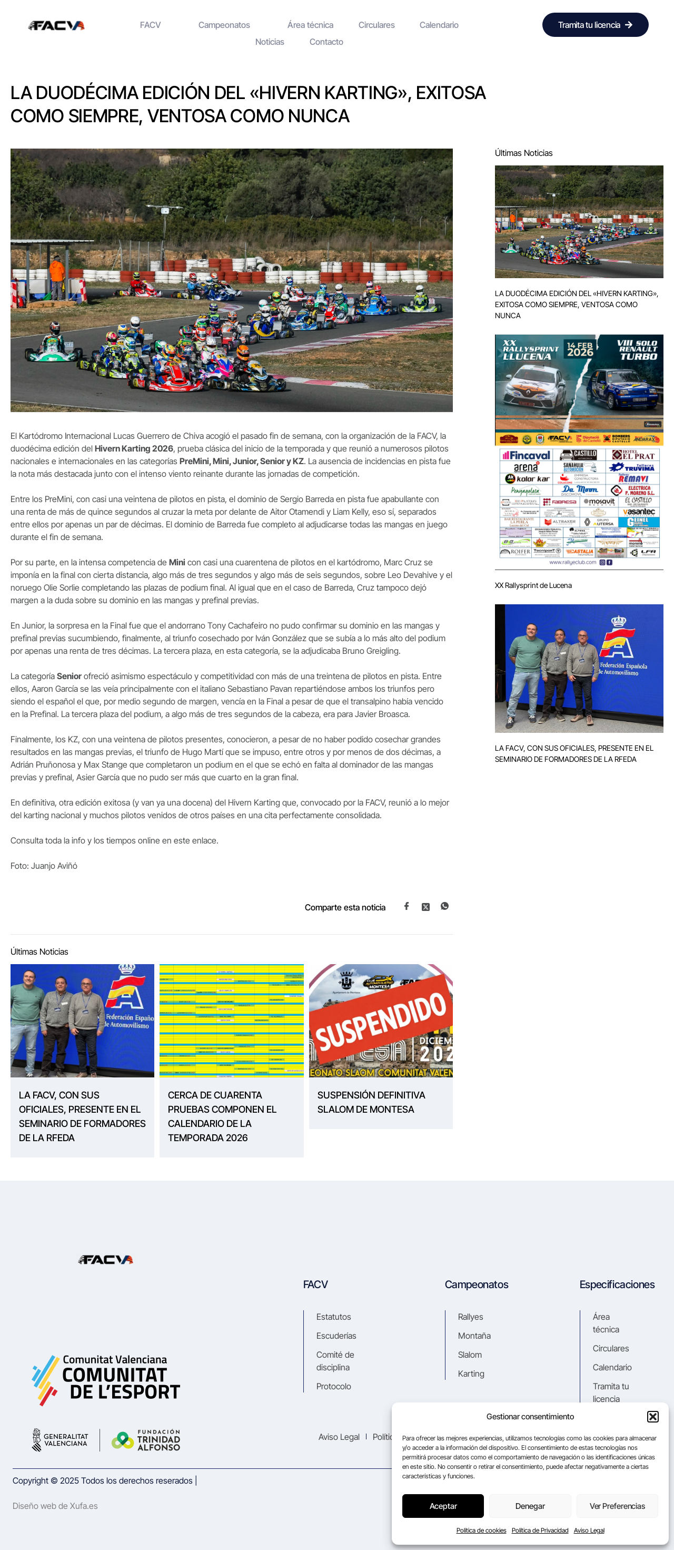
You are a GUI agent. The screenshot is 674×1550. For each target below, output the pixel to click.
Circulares (320, 24)
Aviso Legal (589, 1530)
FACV (136, 24)
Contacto (461, 24)
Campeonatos (197, 24)
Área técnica (266, 24)
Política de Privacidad (540, 1530)
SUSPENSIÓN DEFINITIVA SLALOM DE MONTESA (371, 1102)
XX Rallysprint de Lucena (533, 585)
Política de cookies (482, 1530)
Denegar (530, 1506)
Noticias (416, 24)
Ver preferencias (617, 1506)
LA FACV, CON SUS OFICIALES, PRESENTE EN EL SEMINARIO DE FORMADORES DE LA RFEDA (82, 1116)
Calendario (370, 24)
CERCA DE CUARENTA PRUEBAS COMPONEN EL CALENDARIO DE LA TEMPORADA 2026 (222, 1116)
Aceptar (443, 1506)
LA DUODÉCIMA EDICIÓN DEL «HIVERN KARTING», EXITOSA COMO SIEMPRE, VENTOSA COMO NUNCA (577, 304)
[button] (653, 1416)
